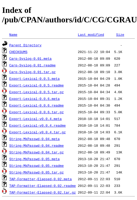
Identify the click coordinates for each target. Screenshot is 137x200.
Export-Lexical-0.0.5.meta (34, 78)
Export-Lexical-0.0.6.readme (36, 105)
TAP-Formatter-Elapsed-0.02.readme (42, 185)
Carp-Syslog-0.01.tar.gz (32, 71)
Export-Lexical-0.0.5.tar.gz (36, 92)
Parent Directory (25, 45)
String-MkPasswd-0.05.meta (34, 158)
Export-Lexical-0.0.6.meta (34, 98)
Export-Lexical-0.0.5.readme (36, 85)
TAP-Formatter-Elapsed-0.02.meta (40, 179)
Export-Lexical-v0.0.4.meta (35, 118)
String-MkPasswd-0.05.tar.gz (36, 172)
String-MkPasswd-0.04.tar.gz (36, 152)
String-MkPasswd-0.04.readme (36, 145)
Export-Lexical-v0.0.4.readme (37, 125)
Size (120, 34)
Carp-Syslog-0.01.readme (32, 65)
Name (13, 34)
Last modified (91, 34)
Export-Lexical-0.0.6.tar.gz (36, 112)
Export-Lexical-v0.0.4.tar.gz (37, 132)
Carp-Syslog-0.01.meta (30, 58)
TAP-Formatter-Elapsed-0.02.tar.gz (42, 192)
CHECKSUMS (18, 51)
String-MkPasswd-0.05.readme (36, 165)
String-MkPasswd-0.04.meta (34, 138)
